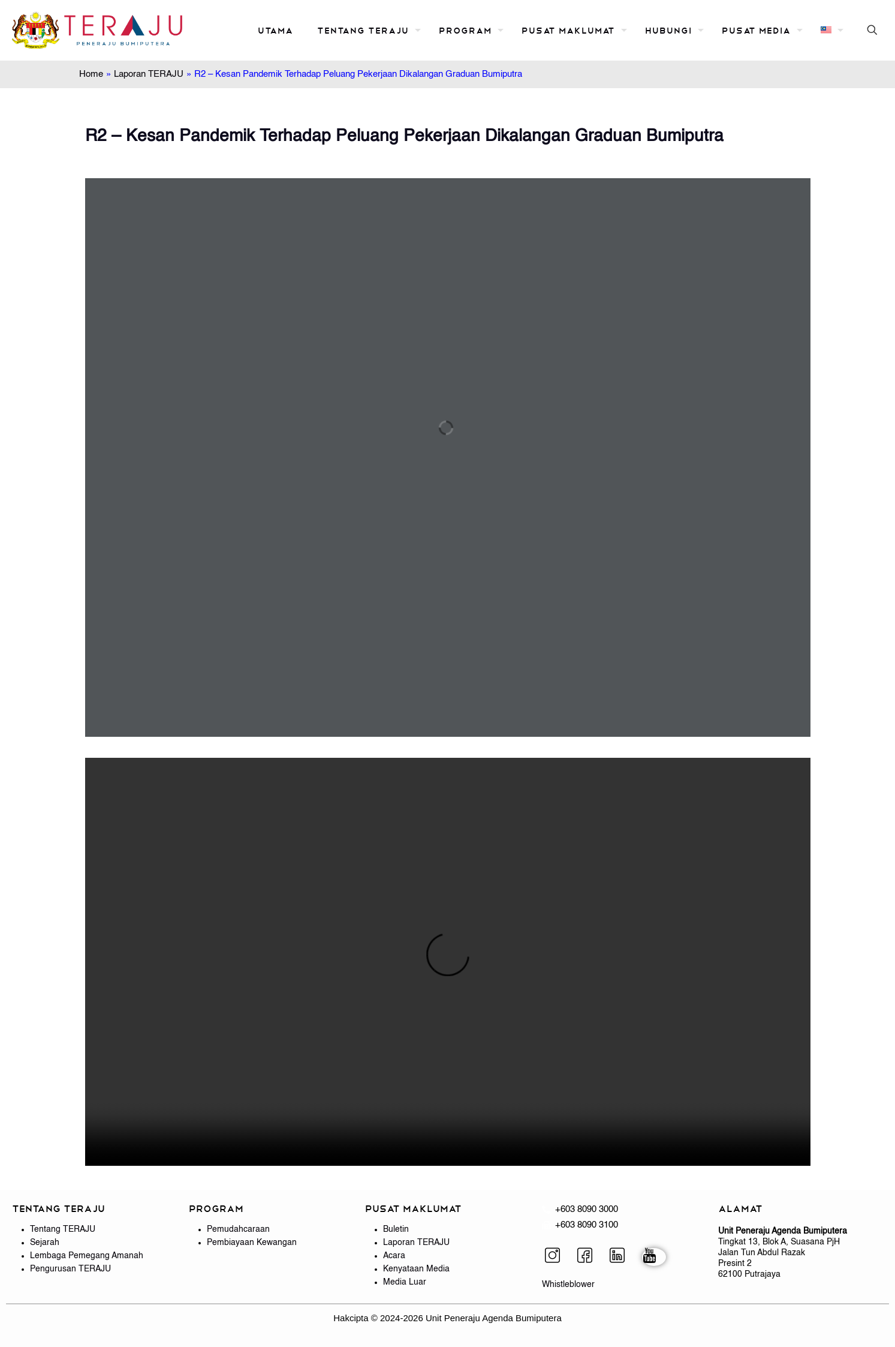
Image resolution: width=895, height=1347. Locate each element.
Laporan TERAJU (148, 74)
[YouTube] (654, 1257)
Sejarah (44, 1242)
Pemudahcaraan (238, 1229)
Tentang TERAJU (62, 1229)
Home (91, 74)
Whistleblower (568, 1284)
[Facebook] (589, 1257)
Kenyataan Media (416, 1269)
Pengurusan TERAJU (70, 1269)
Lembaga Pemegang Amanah (86, 1256)
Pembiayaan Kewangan (252, 1242)
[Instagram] (557, 1257)
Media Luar (404, 1282)
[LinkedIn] (622, 1257)
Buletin (396, 1229)
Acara (394, 1256)
